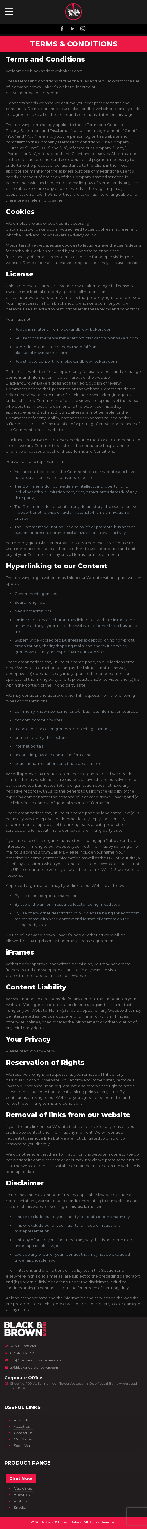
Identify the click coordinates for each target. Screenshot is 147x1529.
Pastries (20, 1501)
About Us (22, 1426)
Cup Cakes (23, 1488)
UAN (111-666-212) (20, 1346)
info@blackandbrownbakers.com (32, 1360)
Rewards (21, 1420)
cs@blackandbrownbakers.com (31, 1368)
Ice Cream (22, 1482)
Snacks (20, 1507)
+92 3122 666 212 (19, 1353)
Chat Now (20, 1478)
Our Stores (23, 1439)
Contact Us (23, 1433)
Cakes (19, 1475)
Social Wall (23, 1445)
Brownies (22, 1494)
